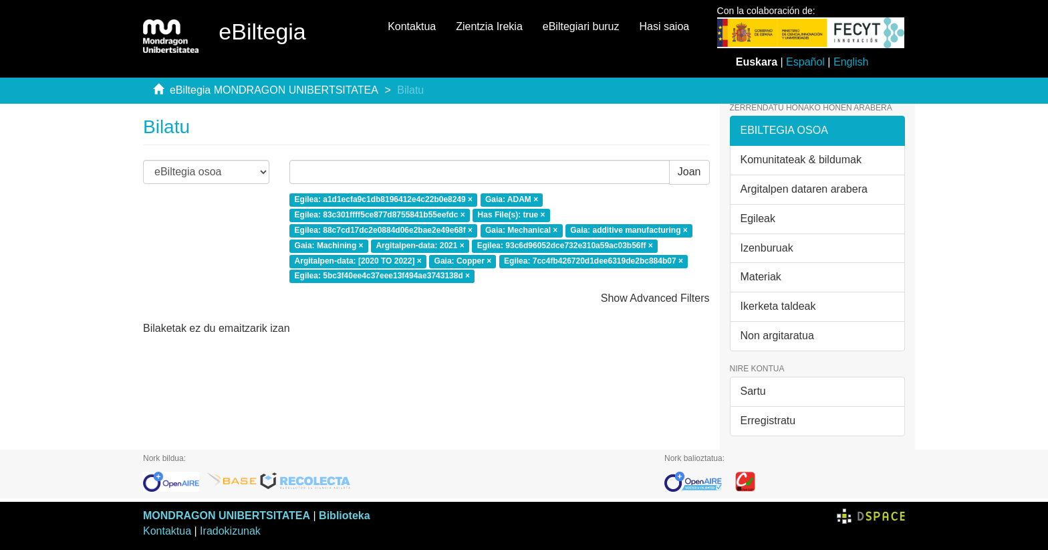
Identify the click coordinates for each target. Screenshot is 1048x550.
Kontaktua (412, 26)
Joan (689, 171)
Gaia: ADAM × (511, 200)
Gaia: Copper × (463, 261)
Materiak (761, 276)
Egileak (758, 218)
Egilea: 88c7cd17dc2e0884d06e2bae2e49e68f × (384, 230)
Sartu (753, 391)
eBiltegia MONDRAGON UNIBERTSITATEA (274, 90)
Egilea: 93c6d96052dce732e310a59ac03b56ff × (565, 245)
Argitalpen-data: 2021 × (420, 245)
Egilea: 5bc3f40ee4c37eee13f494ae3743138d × (383, 276)
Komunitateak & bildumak (801, 159)
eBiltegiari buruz (581, 26)
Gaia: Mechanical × (521, 230)
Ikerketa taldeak (778, 306)
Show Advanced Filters (655, 298)
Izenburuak (767, 248)
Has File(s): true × (511, 214)
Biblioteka (344, 515)
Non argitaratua (777, 335)
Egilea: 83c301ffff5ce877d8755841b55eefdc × (380, 214)
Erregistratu (768, 420)
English (850, 62)
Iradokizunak (230, 531)
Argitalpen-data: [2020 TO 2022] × (358, 261)
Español (805, 62)
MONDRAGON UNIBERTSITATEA (226, 515)
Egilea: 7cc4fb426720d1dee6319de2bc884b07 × (593, 261)
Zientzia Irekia (489, 26)
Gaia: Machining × (329, 245)
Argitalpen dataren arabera (804, 189)
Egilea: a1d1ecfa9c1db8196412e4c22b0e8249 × (384, 200)
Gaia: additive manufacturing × (629, 230)
